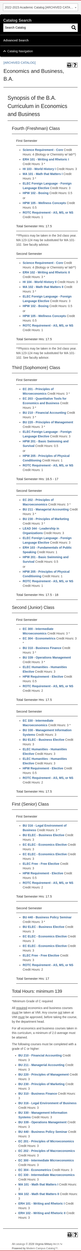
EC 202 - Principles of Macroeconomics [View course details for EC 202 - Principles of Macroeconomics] (46, 1151)
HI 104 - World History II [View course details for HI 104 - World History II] (40, 282)
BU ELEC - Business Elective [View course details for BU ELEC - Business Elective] (43, 739)
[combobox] (40, 7)
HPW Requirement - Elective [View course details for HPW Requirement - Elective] (43, 676)
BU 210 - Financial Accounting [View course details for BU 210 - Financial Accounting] (44, 412)
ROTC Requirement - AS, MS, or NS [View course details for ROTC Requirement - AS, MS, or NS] (48, 212)
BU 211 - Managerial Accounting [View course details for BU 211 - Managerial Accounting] (46, 509)
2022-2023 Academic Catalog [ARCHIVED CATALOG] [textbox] (41, 7)
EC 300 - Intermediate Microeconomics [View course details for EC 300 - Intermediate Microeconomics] (46, 1160)
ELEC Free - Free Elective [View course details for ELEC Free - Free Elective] (41, 863)
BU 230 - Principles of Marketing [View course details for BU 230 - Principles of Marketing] (46, 519)
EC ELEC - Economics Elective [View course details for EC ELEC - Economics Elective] (45, 844)
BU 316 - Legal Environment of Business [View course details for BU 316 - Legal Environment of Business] (47, 1103)
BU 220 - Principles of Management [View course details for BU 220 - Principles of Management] (48, 422)
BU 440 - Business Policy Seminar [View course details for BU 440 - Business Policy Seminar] (47, 917)
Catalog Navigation (20, 51)
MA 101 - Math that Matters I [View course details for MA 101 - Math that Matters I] (43, 174)
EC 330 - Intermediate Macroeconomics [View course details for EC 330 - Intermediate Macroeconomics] (46, 1175)
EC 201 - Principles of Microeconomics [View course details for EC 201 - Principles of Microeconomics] (46, 1141)
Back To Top (66, 1244)
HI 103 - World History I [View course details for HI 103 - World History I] (39, 169)
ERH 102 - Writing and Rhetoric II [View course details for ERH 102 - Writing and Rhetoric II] (46, 272)
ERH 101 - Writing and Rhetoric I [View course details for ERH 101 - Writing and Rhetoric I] (46, 159)
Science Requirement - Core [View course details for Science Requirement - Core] (43, 150)
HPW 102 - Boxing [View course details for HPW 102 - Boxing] (36, 193)
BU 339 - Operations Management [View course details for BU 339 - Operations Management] (47, 657)
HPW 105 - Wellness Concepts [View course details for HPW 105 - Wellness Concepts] (44, 203)
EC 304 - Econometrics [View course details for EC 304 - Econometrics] (39, 638)
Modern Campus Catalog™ (42, 1248)
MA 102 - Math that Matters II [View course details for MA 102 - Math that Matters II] (43, 287)
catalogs (20, 1244)
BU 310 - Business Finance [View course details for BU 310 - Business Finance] (42, 648)
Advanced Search (16, 40)
